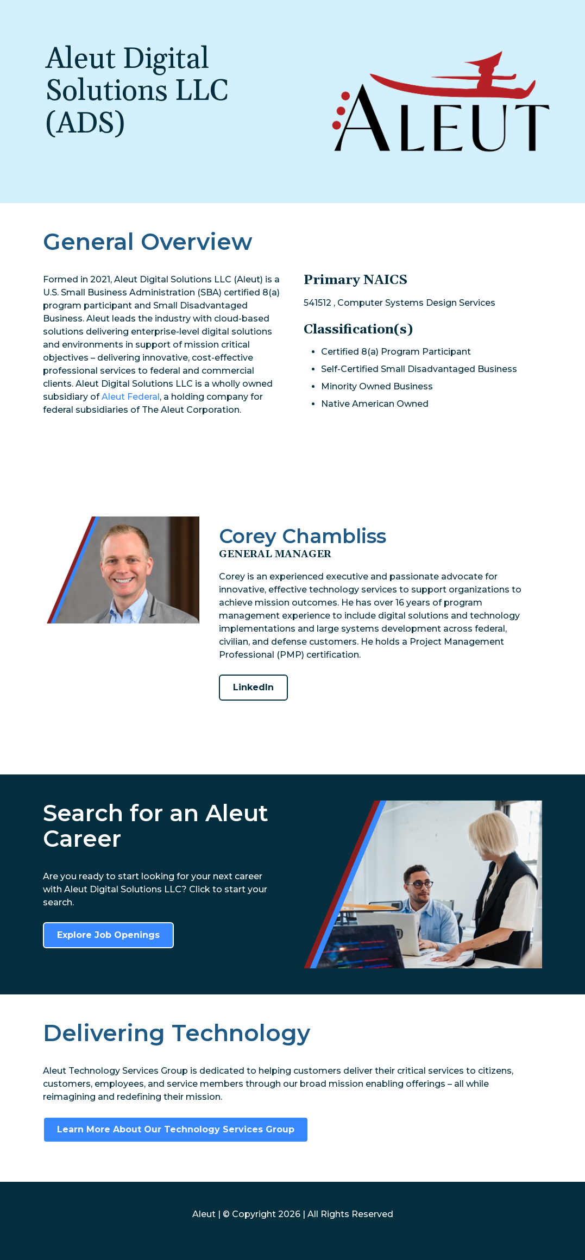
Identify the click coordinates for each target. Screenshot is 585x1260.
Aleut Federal (131, 397)
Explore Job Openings (108, 935)
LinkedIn (253, 687)
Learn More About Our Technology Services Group (175, 1129)
